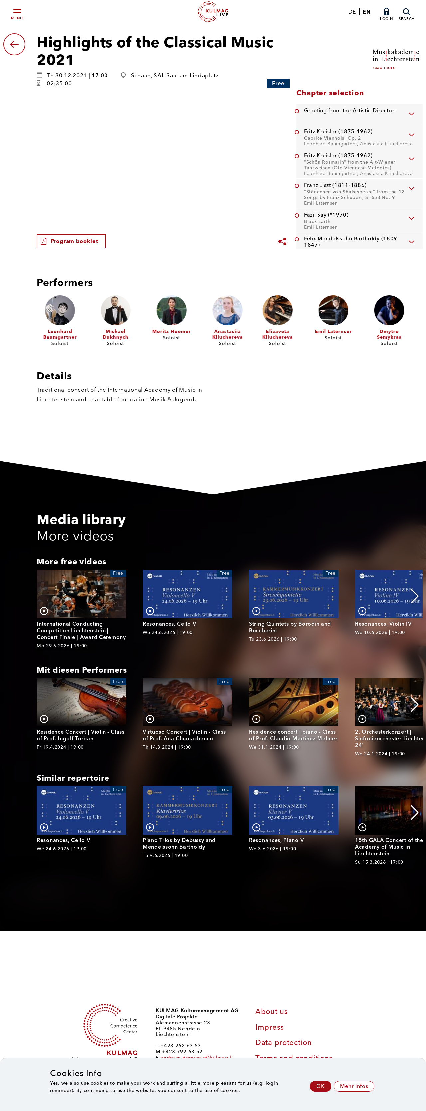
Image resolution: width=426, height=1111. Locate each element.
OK (320, 1086)
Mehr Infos (354, 1086)
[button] (414, 596)
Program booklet (74, 241)
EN (367, 12)
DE (352, 12)
